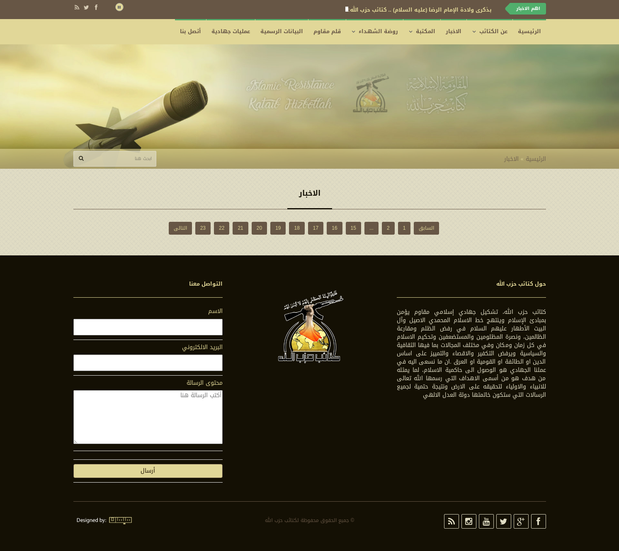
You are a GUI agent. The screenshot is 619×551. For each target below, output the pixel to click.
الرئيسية (529, 31)
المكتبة (425, 31)
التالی (180, 228)
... (371, 228)
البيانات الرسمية (281, 31)
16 (334, 228)
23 (203, 228)
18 (296, 228)
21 (240, 228)
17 (315, 228)
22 (221, 228)
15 (353, 228)
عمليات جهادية (230, 31)
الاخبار (453, 31)
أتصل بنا (190, 31)
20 (259, 228)
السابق (426, 228)
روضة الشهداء (378, 31)
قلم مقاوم (327, 31)
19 (278, 228)
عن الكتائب (493, 31)
